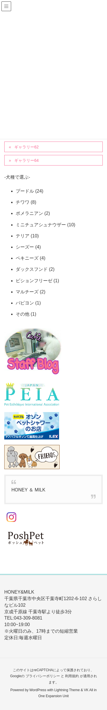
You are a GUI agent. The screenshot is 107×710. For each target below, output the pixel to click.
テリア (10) (27, 235)
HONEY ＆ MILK (28, 489)
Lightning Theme (67, 690)
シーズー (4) (28, 247)
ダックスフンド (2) (35, 269)
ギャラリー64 (26, 160)
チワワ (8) (26, 202)
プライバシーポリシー (43, 676)
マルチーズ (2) (30, 291)
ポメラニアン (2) (33, 213)
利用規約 (72, 676)
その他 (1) (26, 314)
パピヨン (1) (28, 302)
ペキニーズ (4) (30, 258)
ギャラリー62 (26, 147)
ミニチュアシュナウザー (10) (45, 224)
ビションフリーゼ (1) (37, 280)
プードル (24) (29, 191)
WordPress (37, 690)
